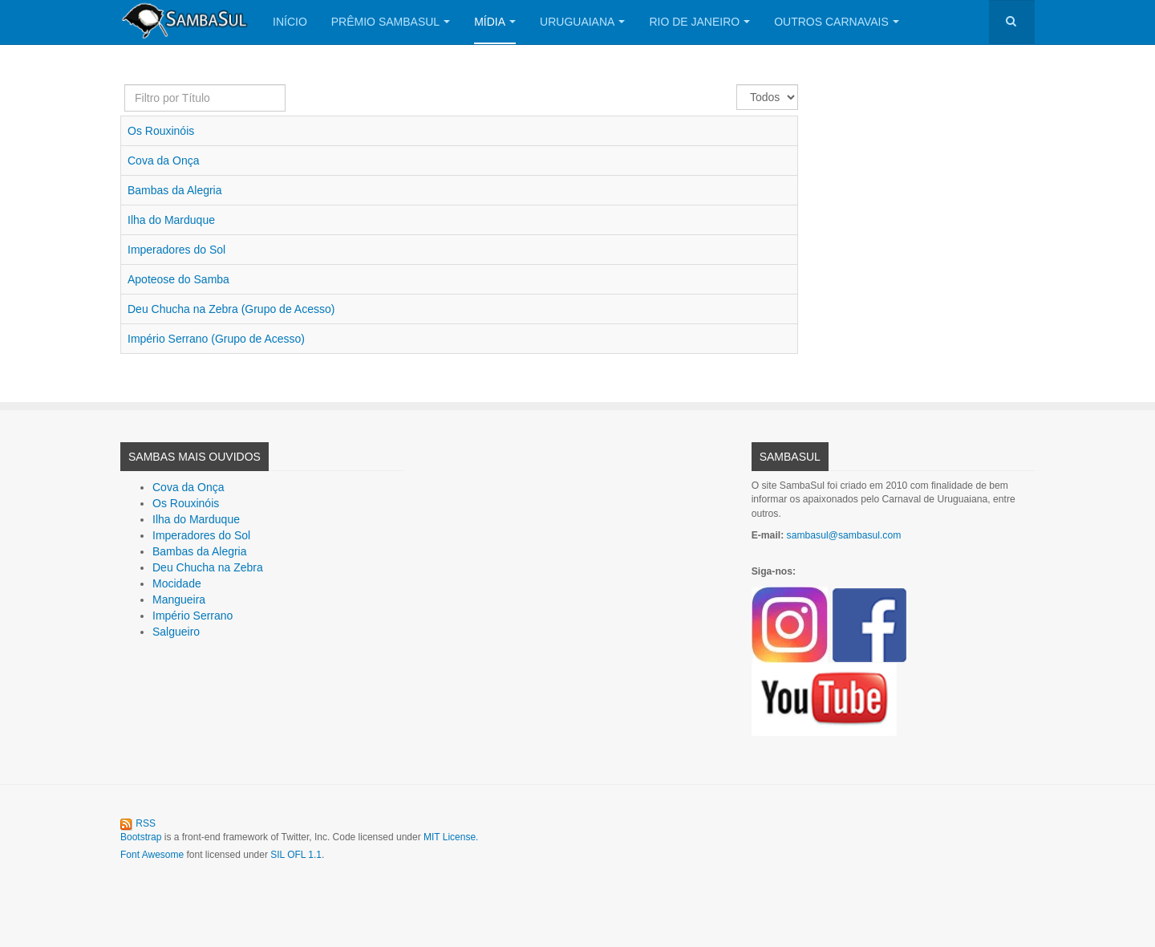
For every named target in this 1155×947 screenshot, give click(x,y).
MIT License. (451, 837)
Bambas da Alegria (175, 190)
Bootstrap (140, 837)
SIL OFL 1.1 (296, 854)
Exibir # (736, 84)
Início (290, 21)
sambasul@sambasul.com (844, 535)
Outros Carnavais (836, 21)
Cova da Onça (164, 160)
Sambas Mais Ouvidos (194, 456)
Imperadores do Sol (176, 249)
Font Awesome (152, 854)
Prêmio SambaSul (390, 21)
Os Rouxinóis (161, 130)
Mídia (495, 21)
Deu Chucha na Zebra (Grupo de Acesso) (231, 309)
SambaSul (790, 456)
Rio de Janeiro (699, 21)
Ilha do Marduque (171, 219)
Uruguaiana (582, 21)
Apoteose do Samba (178, 279)
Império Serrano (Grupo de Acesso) (216, 338)
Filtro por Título (124, 84)
